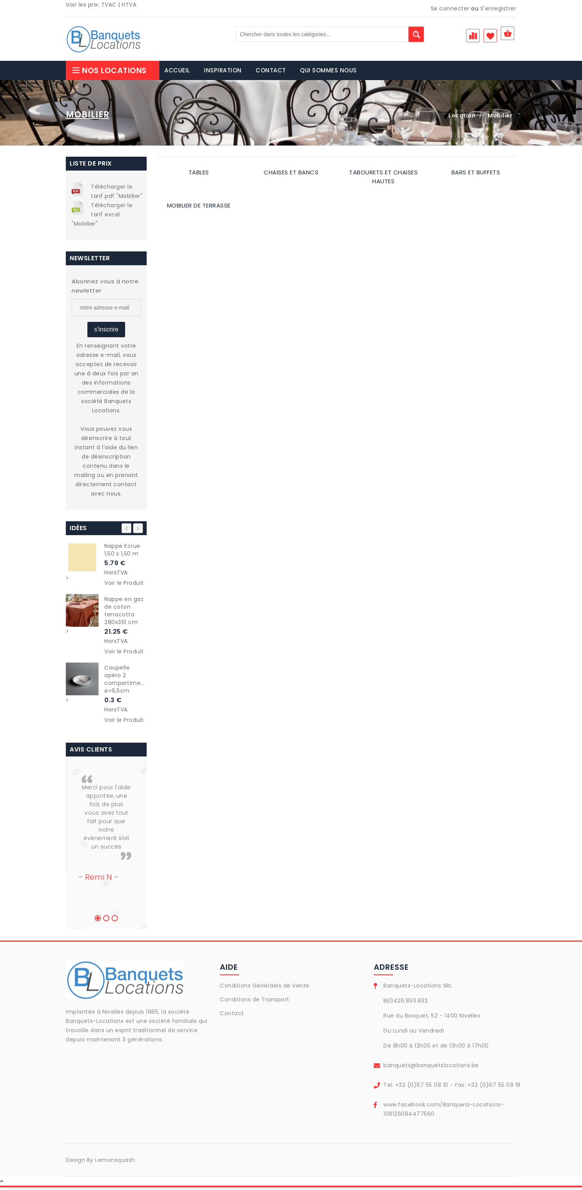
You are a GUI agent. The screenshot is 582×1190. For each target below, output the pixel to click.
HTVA (129, 4)
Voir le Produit (124, 585)
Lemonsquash (115, 1163)
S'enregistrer (498, 8)
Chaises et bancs (291, 175)
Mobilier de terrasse (199, 208)
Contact (232, 1016)
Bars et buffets (476, 175)
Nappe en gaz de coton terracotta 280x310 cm (124, 613)
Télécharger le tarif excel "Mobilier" (102, 217)
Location (461, 118)
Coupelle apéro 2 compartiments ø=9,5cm (125, 681)
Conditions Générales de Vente (264, 988)
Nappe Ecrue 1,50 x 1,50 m (122, 552)
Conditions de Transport (254, 1002)
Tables (199, 175)
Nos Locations (109, 73)
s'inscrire (106, 332)
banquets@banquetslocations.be (431, 1068)
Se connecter (450, 8)
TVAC (109, 4)
